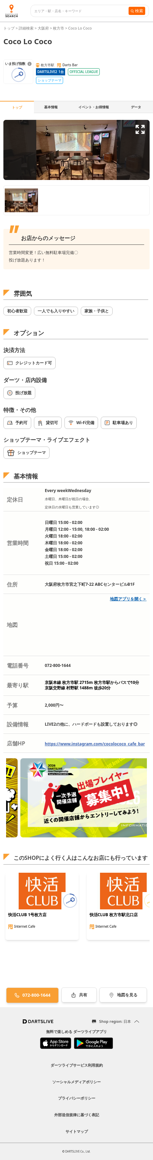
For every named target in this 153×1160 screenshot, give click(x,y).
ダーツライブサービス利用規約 (77, 1065)
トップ (9, 28)
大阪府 (43, 28)
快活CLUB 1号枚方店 (27, 915)
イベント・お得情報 (93, 107)
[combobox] (81, 11)
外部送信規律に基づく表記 (76, 1114)
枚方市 (58, 28)
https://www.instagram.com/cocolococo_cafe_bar (95, 744)
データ (136, 107)
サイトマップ (76, 1131)
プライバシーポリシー (76, 1098)
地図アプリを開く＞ (128, 599)
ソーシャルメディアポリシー (76, 1081)
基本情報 (51, 107)
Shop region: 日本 (115, 1021)
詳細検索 (27, 28)
